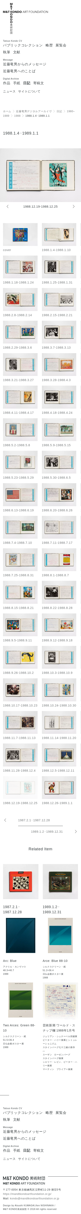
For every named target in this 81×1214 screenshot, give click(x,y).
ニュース (9, 91)
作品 (6, 83)
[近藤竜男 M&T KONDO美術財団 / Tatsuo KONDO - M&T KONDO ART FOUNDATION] (24, 1180)
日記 (26, 83)
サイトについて (29, 91)
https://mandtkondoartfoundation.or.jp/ (27, 1194)
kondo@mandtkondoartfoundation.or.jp (34, 1198)
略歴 (49, 45)
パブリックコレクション (23, 45)
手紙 (16, 83)
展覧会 (61, 45)
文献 (16, 52)
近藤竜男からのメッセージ (24, 64)
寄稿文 (38, 83)
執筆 (6, 52)
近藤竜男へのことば (19, 71)
